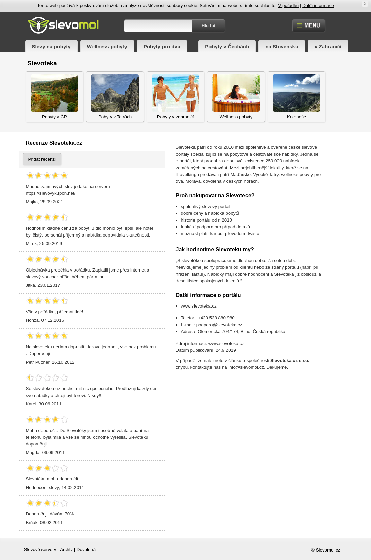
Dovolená (86, 549)
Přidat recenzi (42, 159)
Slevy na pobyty (51, 46)
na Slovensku (281, 46)
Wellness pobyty (107, 46)
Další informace (318, 5)
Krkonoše (296, 96)
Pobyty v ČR (54, 96)
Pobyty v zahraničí (175, 96)
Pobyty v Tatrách (115, 96)
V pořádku (288, 5)
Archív (66, 549)
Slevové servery (40, 549)
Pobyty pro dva (162, 46)
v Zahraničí (328, 46)
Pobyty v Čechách (227, 46)
